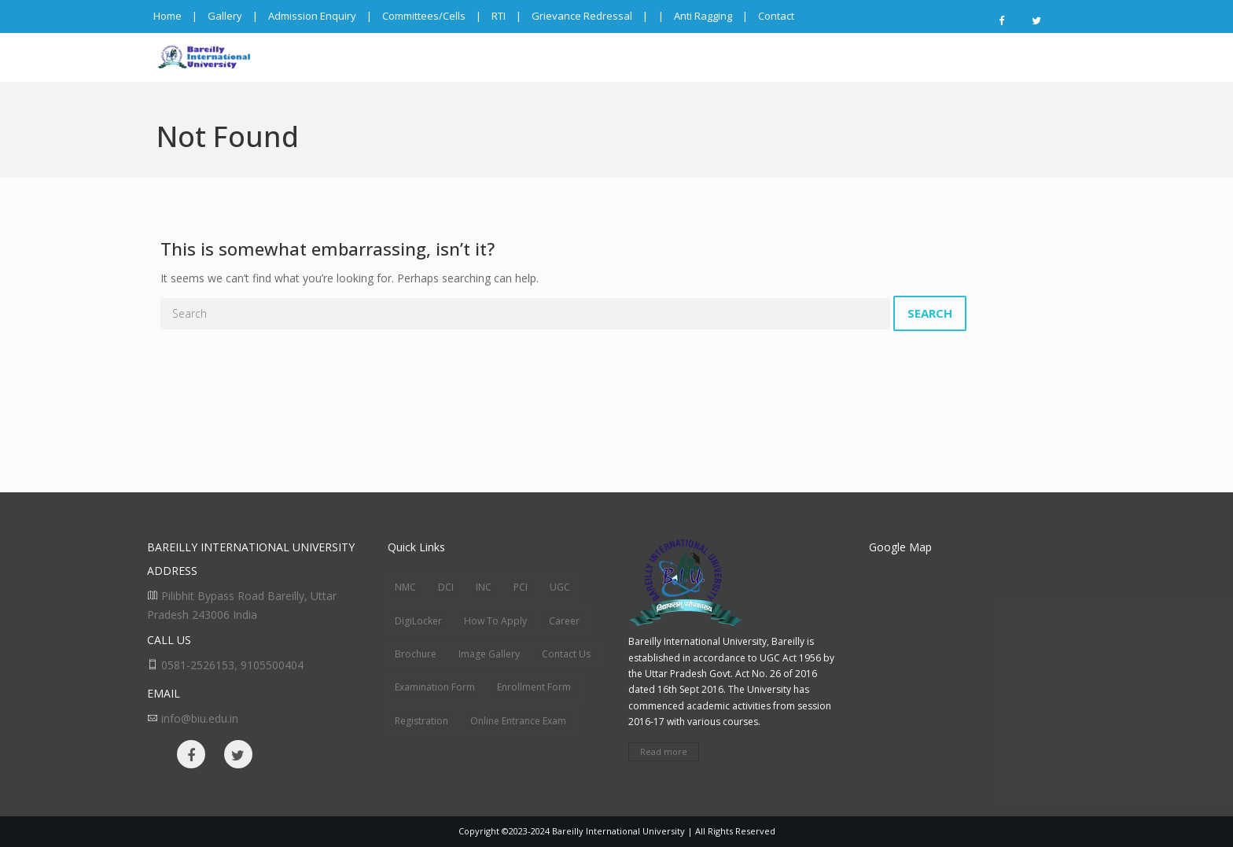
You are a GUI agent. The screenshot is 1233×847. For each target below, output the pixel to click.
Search (929, 313)
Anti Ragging (703, 16)
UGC (560, 587)
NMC (405, 587)
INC (483, 587)
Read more (663, 751)
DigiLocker (418, 621)
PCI (520, 587)
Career (564, 621)
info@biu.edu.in (199, 718)
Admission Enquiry (312, 16)
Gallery (225, 16)
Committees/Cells (424, 16)
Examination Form (435, 687)
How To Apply (495, 621)
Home (167, 16)
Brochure (415, 654)
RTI (498, 16)
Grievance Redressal (582, 16)
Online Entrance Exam (518, 720)
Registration (421, 720)
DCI (446, 587)
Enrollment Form (534, 687)
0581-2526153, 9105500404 (232, 664)
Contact (776, 16)
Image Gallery (489, 654)
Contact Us (566, 654)
